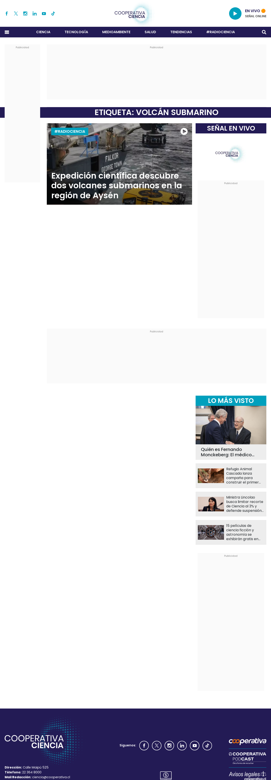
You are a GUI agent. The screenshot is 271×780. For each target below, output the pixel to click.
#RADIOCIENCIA (220, 32)
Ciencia (43, 32)
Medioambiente (116, 32)
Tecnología (76, 32)
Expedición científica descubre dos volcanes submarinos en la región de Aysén (116, 185)
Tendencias (181, 32)
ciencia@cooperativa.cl (51, 777)
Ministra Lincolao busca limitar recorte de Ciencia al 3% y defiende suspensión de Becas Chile (244, 504)
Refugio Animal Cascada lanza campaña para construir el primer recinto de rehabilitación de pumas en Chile (242, 476)
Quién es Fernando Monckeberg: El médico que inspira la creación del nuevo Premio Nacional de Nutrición (230, 452)
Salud (150, 32)
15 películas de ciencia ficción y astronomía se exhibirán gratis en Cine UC (242, 532)
